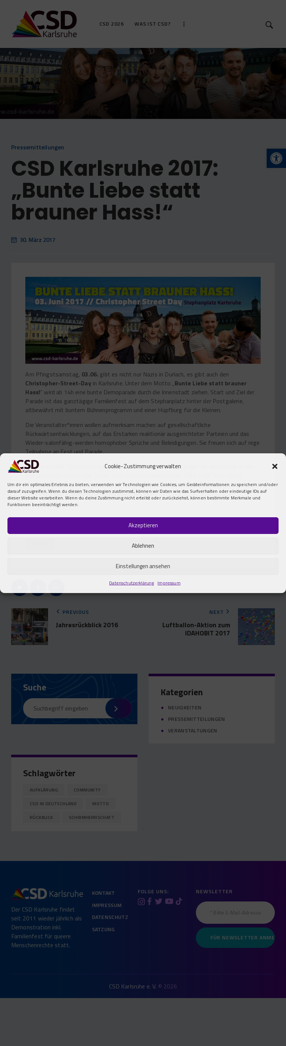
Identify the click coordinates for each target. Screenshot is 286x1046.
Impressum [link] (169, 582)
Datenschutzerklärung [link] (131, 582)
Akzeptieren (143, 525)
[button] (275, 466)
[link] (23, 465)
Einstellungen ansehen (143, 566)
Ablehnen (143, 545)
